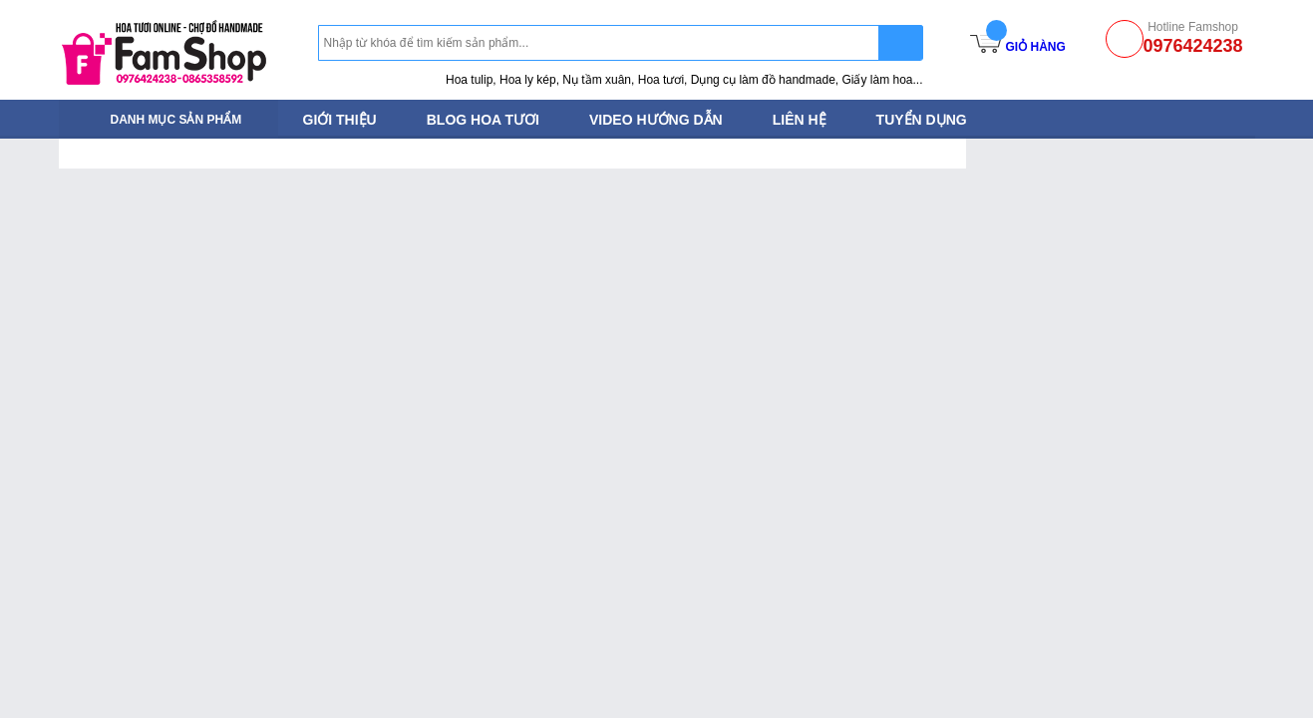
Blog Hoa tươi (483, 120)
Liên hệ (799, 120)
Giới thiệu (340, 120)
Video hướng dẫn (656, 120)
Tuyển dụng (921, 120)
